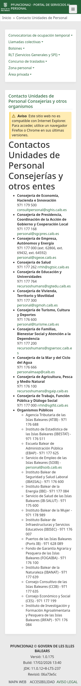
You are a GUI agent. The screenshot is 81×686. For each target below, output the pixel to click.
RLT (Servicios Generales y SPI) (32, 54)
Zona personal (20, 67)
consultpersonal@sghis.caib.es (42, 209)
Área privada (18, 74)
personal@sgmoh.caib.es (37, 305)
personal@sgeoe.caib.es (36, 257)
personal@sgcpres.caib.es (38, 233)
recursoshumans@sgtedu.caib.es (44, 286)
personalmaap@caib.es (36, 372)
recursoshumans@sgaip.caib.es (42, 391)
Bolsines (15, 48)
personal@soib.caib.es (44, 467)
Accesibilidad (42, 681)
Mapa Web (17, 681)
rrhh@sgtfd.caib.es (53, 405)
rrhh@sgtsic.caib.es (53, 267)
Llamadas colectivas (24, 41)
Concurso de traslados (26, 61)
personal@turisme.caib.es (38, 324)
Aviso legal (67, 681)
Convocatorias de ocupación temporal (39, 35)
